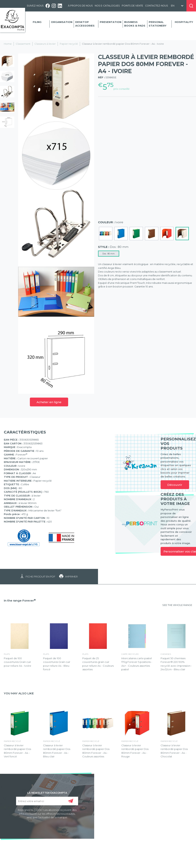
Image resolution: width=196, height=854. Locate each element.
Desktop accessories (85, 23)
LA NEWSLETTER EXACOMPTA (47, 792)
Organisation (61, 21)
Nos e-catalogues (107, 5)
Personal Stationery (157, 23)
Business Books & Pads (134, 23)
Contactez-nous (156, 5)
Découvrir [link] (174, 485)
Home (8, 43)
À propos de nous (80, 5)
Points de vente (132, 5)
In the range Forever (20, 600)
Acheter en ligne (49, 402)
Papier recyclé (69, 43)
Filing (37, 21)
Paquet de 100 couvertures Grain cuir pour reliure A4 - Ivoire (17, 662)
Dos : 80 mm (108, 253)
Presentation (110, 21)
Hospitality (184, 21)
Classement (23, 43)
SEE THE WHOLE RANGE (177, 605)
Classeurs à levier (45, 43)
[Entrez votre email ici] (47, 801)
